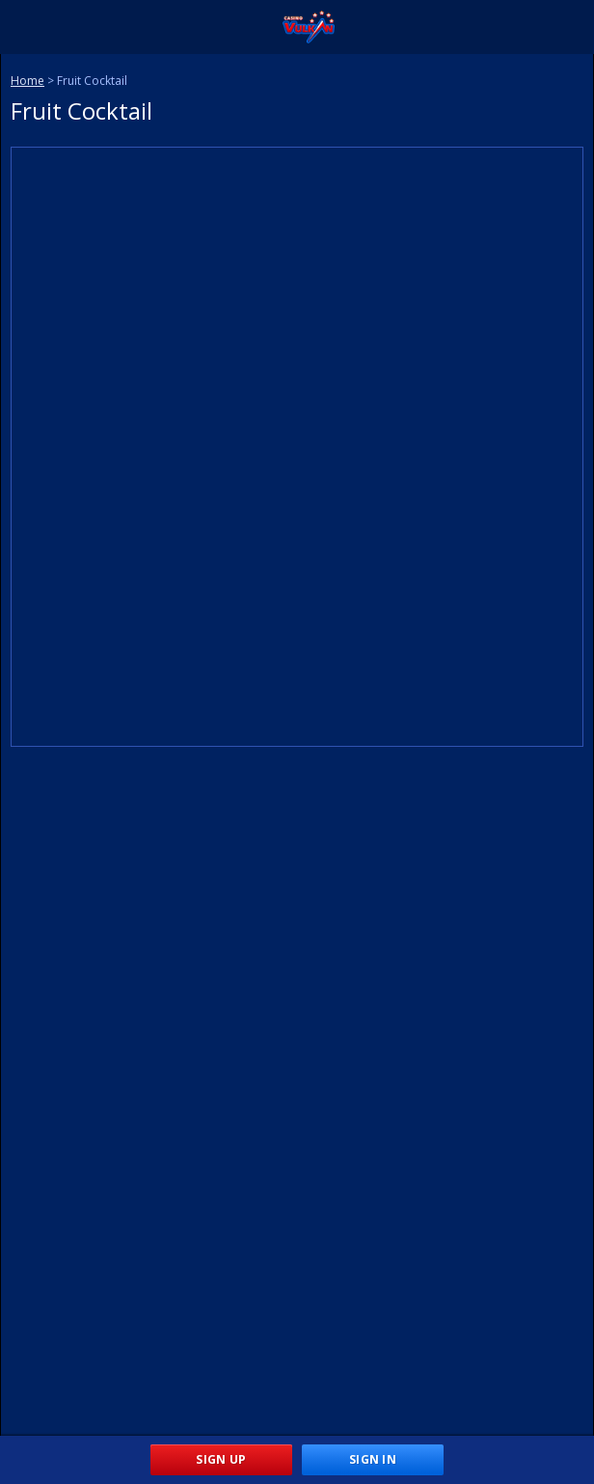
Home (27, 80)
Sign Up (221, 1459)
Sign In (372, 1459)
